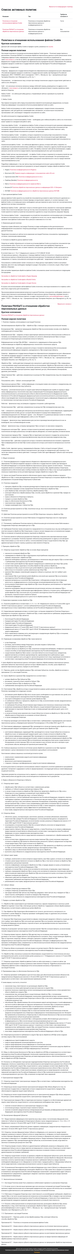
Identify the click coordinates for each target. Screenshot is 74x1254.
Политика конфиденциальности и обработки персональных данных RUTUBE (34, 191)
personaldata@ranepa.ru (56, 296)
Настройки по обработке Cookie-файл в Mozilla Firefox (18, 279)
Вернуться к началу (65, 304)
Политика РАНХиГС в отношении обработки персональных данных (25, 307)
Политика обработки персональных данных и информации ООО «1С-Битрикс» (37, 187)
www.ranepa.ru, (10, 59)
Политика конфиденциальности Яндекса (23, 170)
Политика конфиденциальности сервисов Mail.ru (25, 184)
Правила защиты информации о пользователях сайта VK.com (35, 173)
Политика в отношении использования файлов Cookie (31, 40)
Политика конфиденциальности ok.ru (30, 177)
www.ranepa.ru (13, 88)
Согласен (37, 1252)
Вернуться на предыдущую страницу (61, 6)
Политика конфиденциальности (27, 180)
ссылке (50, 46)
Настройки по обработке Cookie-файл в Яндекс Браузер (19, 276)
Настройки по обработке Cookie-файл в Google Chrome (18, 283)
